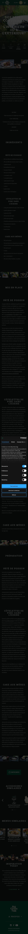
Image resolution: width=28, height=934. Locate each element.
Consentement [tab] (5, 442)
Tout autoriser (14, 486)
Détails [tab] (13, 442)
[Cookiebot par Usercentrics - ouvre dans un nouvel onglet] (20, 438)
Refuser (14, 495)
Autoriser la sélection (14, 490)
